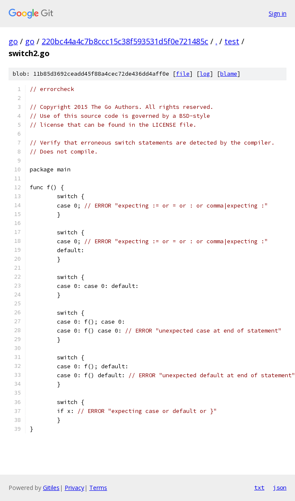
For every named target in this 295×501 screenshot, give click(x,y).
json (279, 487)
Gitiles (51, 488)
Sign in (277, 13)
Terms (98, 488)
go (13, 41)
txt (259, 487)
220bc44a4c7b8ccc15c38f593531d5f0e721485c (125, 41)
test (231, 41)
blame (228, 73)
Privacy (74, 488)
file (183, 73)
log (205, 73)
